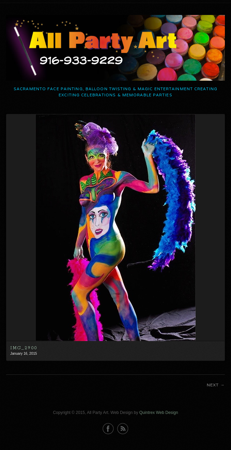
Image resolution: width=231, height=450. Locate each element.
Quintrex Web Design (158, 412)
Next (213, 384)
